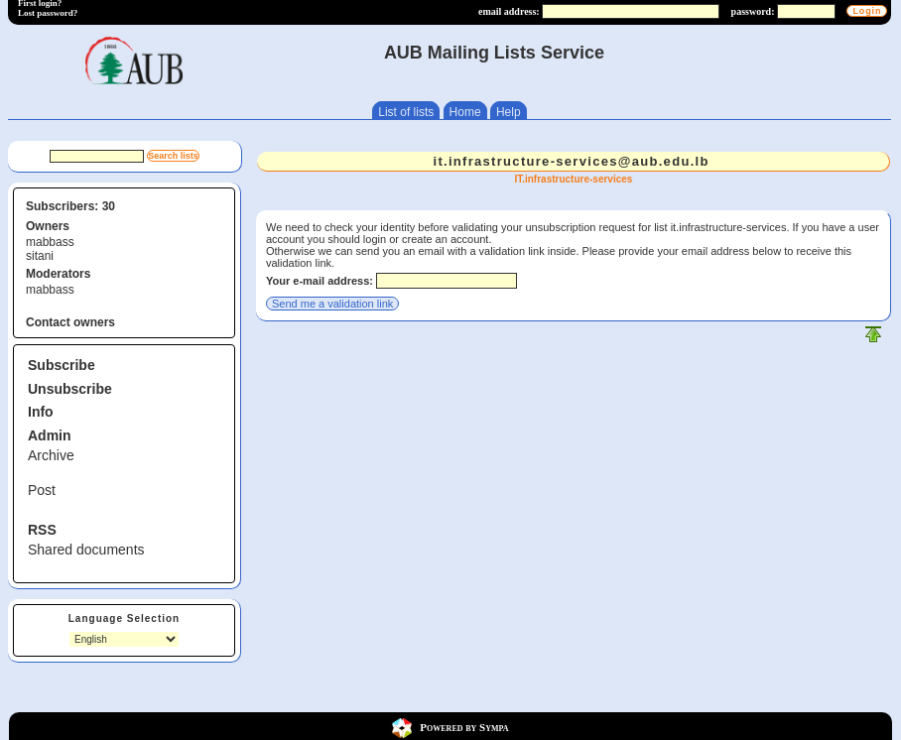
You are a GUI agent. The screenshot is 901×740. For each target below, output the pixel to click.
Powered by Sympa (464, 727)
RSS (42, 530)
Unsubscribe (70, 389)
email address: (509, 11)
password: (753, 11)
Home (465, 112)
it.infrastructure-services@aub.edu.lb (570, 161)
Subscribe (61, 365)
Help (508, 112)
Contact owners (70, 322)
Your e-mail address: (319, 281)
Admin (49, 435)
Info (41, 412)
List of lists (406, 112)
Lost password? (47, 13)
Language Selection (124, 618)
